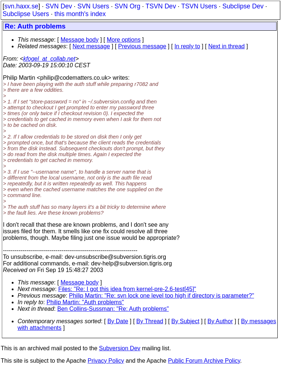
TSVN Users (199, 6)
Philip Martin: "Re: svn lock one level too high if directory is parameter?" (161, 295)
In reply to (187, 46)
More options (124, 40)
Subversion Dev (119, 348)
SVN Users (93, 6)
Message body (79, 40)
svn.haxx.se (21, 6)
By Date (117, 321)
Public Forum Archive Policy (204, 361)
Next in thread (226, 46)
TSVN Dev (161, 6)
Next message (91, 46)
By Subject (185, 321)
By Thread (150, 321)
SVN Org (127, 6)
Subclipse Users (26, 14)
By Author (220, 321)
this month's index (80, 14)
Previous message (142, 46)
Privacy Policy (105, 361)
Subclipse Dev (242, 6)
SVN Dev (58, 6)
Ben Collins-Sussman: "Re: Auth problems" (113, 309)
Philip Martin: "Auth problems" (85, 302)
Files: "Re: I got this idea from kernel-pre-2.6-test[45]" (127, 289)
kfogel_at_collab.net (49, 59)
